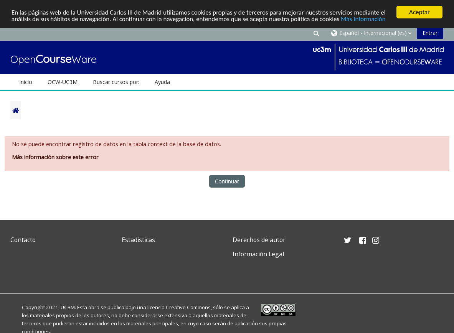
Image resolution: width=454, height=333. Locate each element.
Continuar (227, 181)
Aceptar (419, 12)
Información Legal (258, 254)
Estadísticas (138, 240)
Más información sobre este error (55, 157)
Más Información (363, 19)
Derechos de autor (259, 240)
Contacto (23, 240)
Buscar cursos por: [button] (116, 82)
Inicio (25, 82)
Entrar (430, 32)
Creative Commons (188, 307)
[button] (316, 32)
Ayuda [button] (162, 82)
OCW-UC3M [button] (63, 82)
